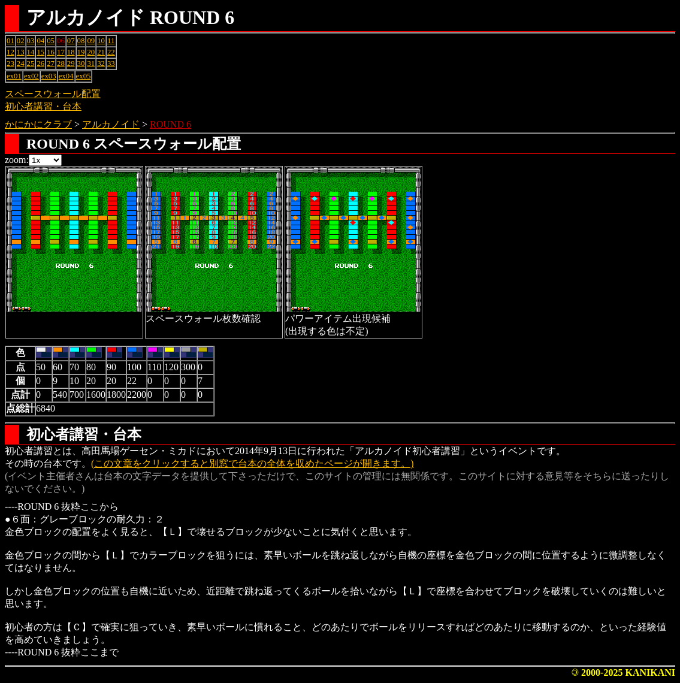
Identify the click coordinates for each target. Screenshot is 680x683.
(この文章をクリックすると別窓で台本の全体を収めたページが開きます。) (252, 463)
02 (21, 41)
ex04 (66, 76)
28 (61, 63)
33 (111, 63)
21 (101, 52)
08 (81, 41)
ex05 (83, 76)
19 (81, 52)
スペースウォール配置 (53, 94)
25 (31, 63)
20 (91, 52)
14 (31, 52)
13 (21, 52)
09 (91, 41)
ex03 (48, 76)
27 (51, 63)
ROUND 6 (170, 124)
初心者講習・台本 (43, 106)
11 (110, 41)
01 (10, 41)
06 (61, 41)
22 (111, 52)
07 (71, 41)
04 (40, 41)
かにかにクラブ (38, 124)
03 (31, 41)
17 (61, 52)
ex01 (14, 76)
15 (40, 52)
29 (71, 63)
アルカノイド (111, 124)
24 (21, 63)
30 (81, 63)
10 (101, 41)
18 (71, 52)
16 (51, 52)
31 (91, 63)
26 (40, 63)
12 (10, 52)
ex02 (31, 76)
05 (51, 41)
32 (101, 63)
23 (10, 63)
